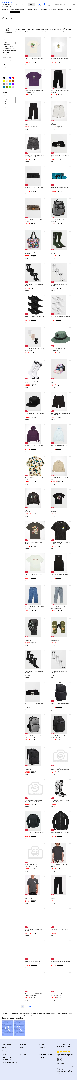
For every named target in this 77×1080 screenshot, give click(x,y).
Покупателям (58, 4)
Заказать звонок (68, 1047)
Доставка (41, 1048)
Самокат (69, 9)
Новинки (4, 12)
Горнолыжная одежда (17, 9)
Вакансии (23, 1054)
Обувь (35, 9)
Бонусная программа (9, 1063)
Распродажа (15, 12)
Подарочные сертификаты (6, 1058)
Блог (21, 1048)
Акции (4, 1048)
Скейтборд (52, 9)
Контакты (41, 1058)
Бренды (4, 1054)
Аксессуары (43, 9)
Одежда (29, 9)
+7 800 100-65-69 (49, 4)
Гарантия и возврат (45, 1054)
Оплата (41, 1051)
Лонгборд (61, 9)
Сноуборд (5, 9)
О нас (22, 1051)
